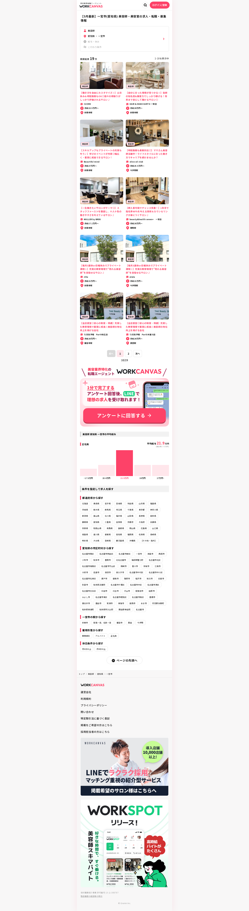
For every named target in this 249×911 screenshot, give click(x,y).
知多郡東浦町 (88, 609)
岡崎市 (124, 566)
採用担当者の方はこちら (95, 732)
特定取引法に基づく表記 (95, 718)
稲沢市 (138, 578)
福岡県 (130, 534)
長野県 (142, 515)
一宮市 (139, 553)
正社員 (114, 635)
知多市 (96, 560)
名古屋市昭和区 (120, 597)
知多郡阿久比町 (106, 609)
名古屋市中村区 (136, 572)
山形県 (142, 503)
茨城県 (85, 509)
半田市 (104, 591)
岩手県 (108, 503)
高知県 (119, 534)
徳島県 (85, 534)
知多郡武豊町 (99, 584)
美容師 (91, 673)
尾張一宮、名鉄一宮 (102, 622)
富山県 (96, 515)
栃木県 (96, 509)
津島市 (150, 553)
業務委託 (86, 635)
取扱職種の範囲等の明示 (91, 896)
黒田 (130, 622)
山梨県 (130, 515)
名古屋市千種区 (117, 584)
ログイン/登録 (159, 5)
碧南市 (116, 578)
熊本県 (85, 540)
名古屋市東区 (101, 597)
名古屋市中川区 (156, 572)
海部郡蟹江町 (137, 560)
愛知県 (96, 522)
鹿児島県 (120, 540)
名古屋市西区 (88, 553)
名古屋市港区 (153, 584)
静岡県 (85, 522)
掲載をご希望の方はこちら (96, 725)
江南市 (158, 566)
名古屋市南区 (138, 597)
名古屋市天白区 (89, 591)
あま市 (144, 603)
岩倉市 (96, 572)
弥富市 (85, 584)
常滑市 (110, 603)
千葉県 (130, 509)
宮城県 (119, 503)
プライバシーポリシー (94, 705)
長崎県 (153, 534)
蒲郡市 (127, 578)
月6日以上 (86, 649)
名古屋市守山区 (108, 566)
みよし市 (86, 597)
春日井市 (86, 603)
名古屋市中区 (136, 584)
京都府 (130, 522)
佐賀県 (142, 534)
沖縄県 (132, 540)
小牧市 (85, 560)
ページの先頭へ (124, 660)
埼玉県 (119, 509)
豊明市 (108, 560)
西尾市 (162, 553)
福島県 (153, 503)
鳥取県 (110, 528)
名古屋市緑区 (125, 553)
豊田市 (98, 603)
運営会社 (86, 692)
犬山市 (127, 591)
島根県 (121, 528)
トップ (82, 673)
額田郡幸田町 (125, 609)
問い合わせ (87, 712)
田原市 (152, 591)
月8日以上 (101, 649)
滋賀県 (119, 522)
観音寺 (120, 622)
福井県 (119, 515)
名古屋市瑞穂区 (89, 566)
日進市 (161, 578)
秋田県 (130, 503)
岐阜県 (153, 515)
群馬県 (108, 509)
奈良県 (85, 528)
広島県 (144, 528)
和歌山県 (97, 528)
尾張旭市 (139, 591)
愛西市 (132, 603)
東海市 (121, 603)
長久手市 (120, 572)
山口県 (155, 528)
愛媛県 (108, 534)
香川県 (96, 534)
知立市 (150, 578)
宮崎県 (108, 540)
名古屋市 (140, 609)
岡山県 (132, 528)
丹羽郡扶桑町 (158, 603)
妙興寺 (85, 622)
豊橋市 (152, 597)
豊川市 (135, 566)
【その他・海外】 (149, 540)
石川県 (108, 515)
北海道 (85, 503)
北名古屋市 (121, 560)
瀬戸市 (104, 578)
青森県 (96, 503)
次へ (137, 353)
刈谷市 (116, 591)
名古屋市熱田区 (106, 553)
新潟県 (85, 515)
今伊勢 (140, 622)
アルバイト (100, 635)
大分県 (96, 540)
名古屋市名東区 (89, 578)
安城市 (146, 566)
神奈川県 (154, 509)
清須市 (108, 572)
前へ (111, 353)
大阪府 (142, 522)
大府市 (85, 572)
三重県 (108, 522)
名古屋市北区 (155, 560)
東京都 (142, 509)
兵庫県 (153, 522)
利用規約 (86, 699)
